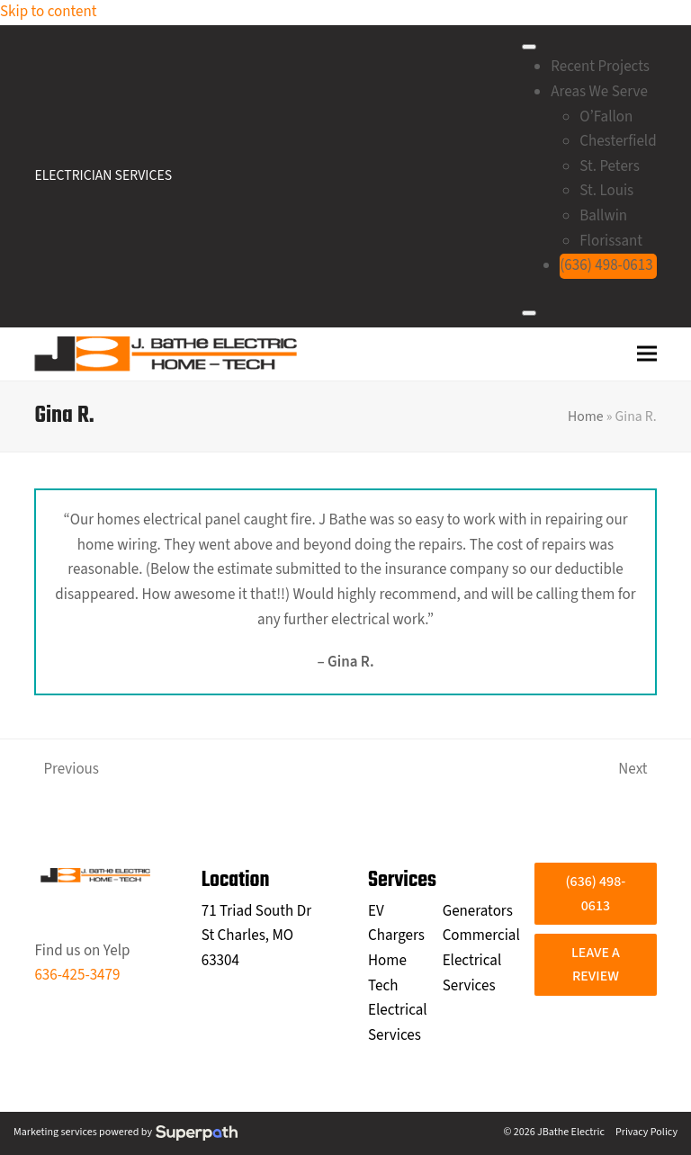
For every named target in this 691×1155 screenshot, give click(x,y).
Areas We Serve (599, 92)
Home (586, 416)
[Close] (529, 313)
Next (634, 770)
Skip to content (48, 11)
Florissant (610, 241)
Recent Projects (600, 66)
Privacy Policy (646, 1132)
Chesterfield (617, 141)
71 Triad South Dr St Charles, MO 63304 (256, 935)
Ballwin (603, 216)
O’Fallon (606, 117)
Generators (478, 911)
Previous (66, 770)
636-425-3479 (77, 975)
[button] (647, 354)
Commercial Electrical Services (481, 960)
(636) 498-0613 (606, 265)
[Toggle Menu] (529, 46)
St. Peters (609, 166)
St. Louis (606, 190)
